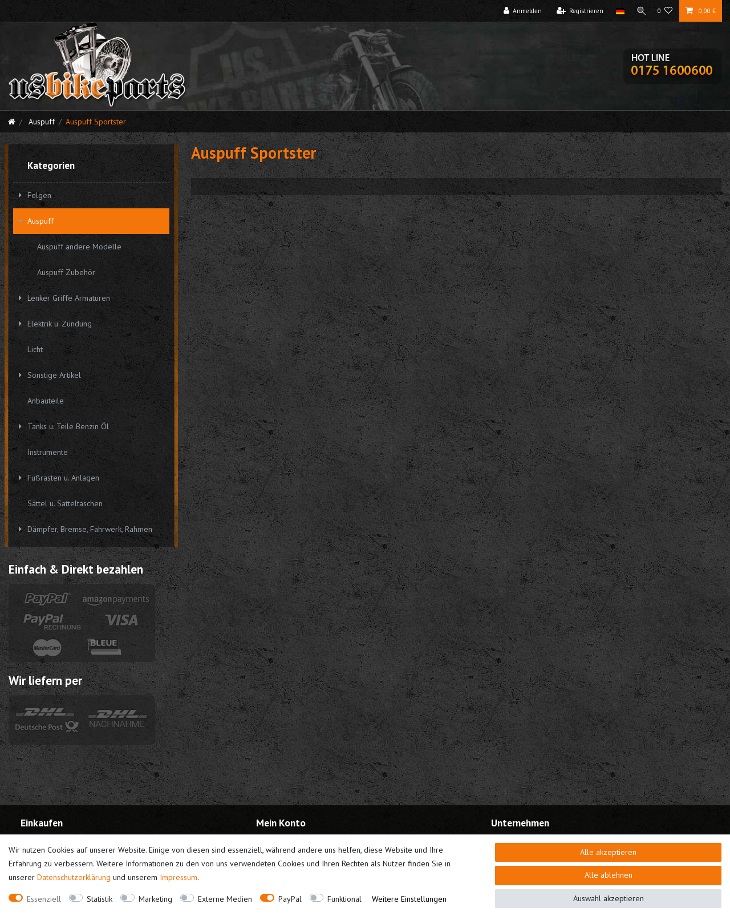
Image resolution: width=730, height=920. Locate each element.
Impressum (178, 877)
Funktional (344, 899)
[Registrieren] (577, 11)
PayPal (290, 899)
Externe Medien (225, 899)
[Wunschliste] (665, 11)
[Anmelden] (520, 11)
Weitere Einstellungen (409, 899)
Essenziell (44, 899)
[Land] (617, 11)
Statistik (99, 899)
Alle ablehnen (608, 875)
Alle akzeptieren (608, 852)
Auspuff (40, 121)
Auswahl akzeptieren (608, 898)
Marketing (155, 899)
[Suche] (639, 11)
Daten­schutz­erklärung (74, 877)
